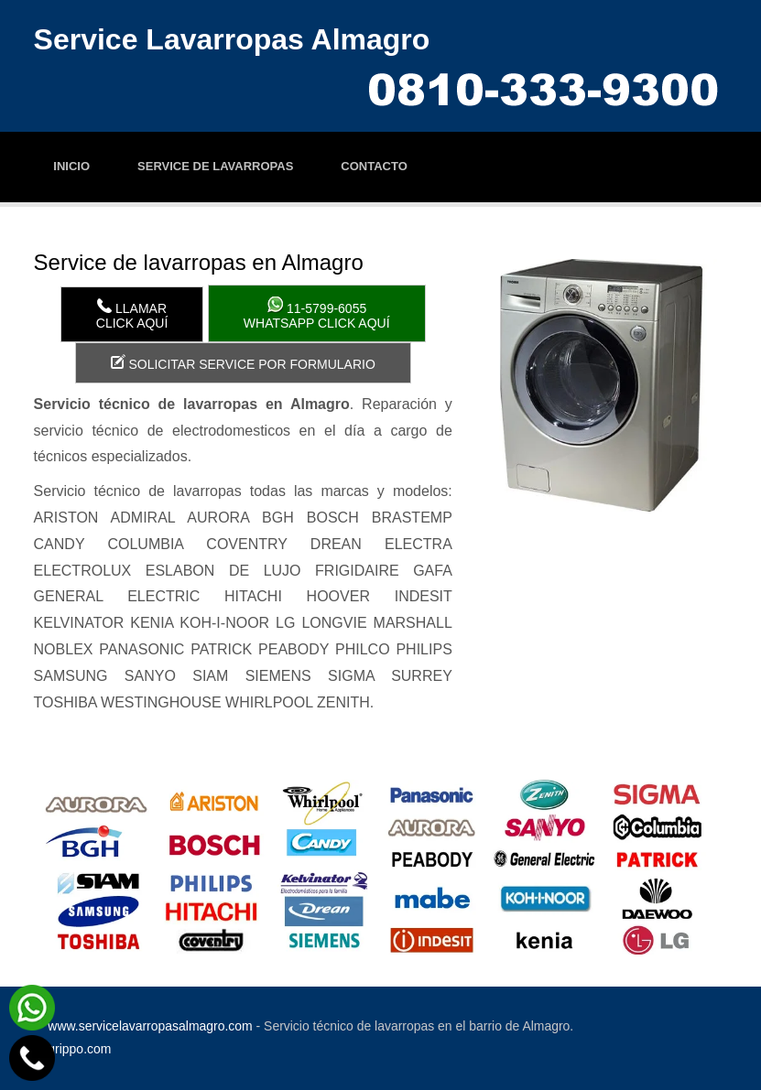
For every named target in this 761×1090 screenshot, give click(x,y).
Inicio (71, 166)
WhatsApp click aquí (317, 313)
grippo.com (79, 1048)
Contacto (374, 166)
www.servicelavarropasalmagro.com (150, 1026)
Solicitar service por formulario (243, 363)
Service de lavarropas (215, 166)
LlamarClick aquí (132, 314)
